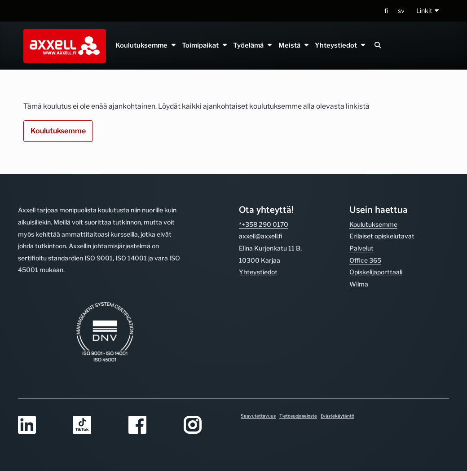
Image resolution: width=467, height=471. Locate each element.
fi (386, 10)
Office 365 (365, 260)
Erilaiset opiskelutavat (381, 236)
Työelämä (253, 45)
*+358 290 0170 (263, 224)
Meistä (293, 45)
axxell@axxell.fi (260, 236)
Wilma (358, 284)
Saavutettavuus (258, 415)
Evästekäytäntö (337, 415)
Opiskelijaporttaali (375, 272)
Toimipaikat (205, 45)
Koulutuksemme (146, 45)
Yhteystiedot (340, 45)
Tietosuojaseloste (298, 415)
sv (401, 10)
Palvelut (361, 248)
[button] (428, 11)
